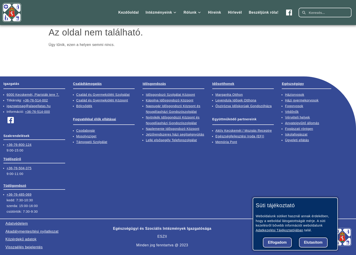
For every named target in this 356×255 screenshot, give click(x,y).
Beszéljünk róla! (264, 12)
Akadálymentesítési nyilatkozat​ (32, 231)
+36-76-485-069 (19, 194)
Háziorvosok (294, 94)
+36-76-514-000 (37, 112)
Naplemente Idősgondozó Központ (172, 129)
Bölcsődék (84, 106)
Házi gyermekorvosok (302, 100)
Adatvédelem (16, 223)
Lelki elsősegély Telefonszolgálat (171, 140)
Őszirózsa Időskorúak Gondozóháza (243, 106)
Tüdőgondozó (14, 185)
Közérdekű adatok (21, 239)
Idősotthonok (223, 84)
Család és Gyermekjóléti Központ (102, 100)
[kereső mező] (328, 12)
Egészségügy (293, 84)
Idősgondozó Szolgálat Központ (170, 94)
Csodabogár (85, 130)
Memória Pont (226, 142)
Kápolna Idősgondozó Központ (169, 100)
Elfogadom (277, 242)
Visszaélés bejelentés (24, 247)
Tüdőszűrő (12, 159)
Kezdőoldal (128, 12)
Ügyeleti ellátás (297, 140)
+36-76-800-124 (19, 144)
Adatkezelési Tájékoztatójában (279, 230)
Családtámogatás (87, 84)
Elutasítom (313, 242)
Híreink (214, 12)
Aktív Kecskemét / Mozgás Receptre (243, 130)
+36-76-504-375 (19, 168)
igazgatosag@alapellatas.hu (29, 106)
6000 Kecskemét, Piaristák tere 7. (33, 94)
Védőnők (292, 112)
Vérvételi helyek (297, 117)
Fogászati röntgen (299, 129)
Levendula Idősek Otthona (235, 100)
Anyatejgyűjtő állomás (302, 123)
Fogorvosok (294, 106)
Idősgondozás (154, 84)
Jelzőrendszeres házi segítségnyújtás (175, 134)
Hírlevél (235, 12)
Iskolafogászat (296, 134)
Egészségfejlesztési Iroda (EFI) (239, 136)
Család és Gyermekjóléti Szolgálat (103, 94)
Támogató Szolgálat (91, 142)
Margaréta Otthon (229, 94)
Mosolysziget (86, 136)
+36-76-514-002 (35, 100)
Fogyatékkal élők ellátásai (94, 119)
